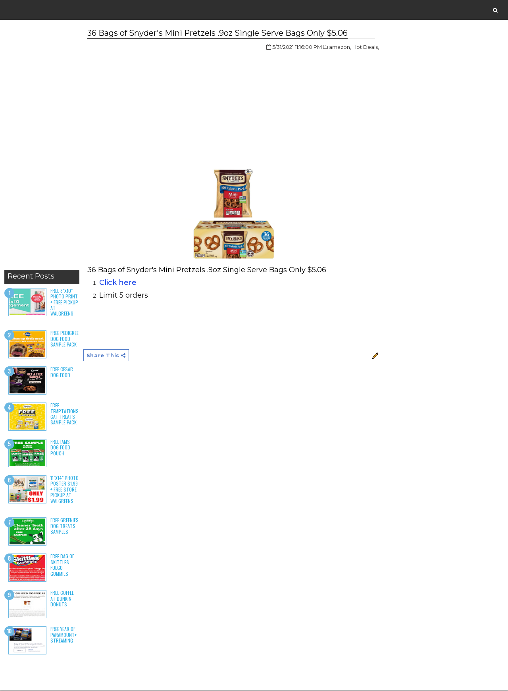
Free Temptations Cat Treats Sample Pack (64, 414)
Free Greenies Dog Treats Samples (64, 526)
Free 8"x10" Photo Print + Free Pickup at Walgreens (64, 302)
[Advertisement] (41, 147)
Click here (117, 283)
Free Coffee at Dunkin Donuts (61, 599)
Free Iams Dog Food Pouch (64, 445)
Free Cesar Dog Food (61, 372)
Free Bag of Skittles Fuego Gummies (62, 565)
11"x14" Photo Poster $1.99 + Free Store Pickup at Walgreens (64, 490)
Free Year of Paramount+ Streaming (63, 635)
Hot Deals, (350, 47)
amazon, (325, 47)
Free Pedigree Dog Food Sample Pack (64, 339)
